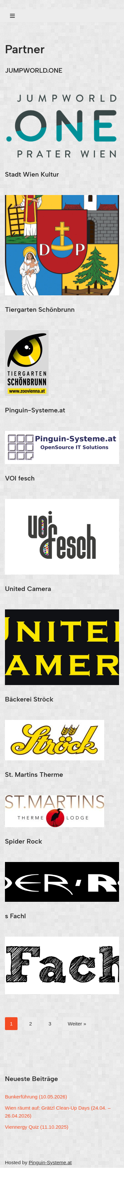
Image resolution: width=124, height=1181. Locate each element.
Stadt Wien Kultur (32, 174)
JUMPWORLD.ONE (33, 70)
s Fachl (15, 916)
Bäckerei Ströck (29, 699)
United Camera (28, 589)
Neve (11, 1174)
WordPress (67, 1174)
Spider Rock (23, 841)
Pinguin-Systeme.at (35, 410)
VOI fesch (20, 478)
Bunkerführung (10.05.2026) (36, 1096)
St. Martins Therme (34, 774)
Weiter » (77, 1023)
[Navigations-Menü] (12, 16)
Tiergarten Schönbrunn (40, 309)
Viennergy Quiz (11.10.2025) (36, 1127)
